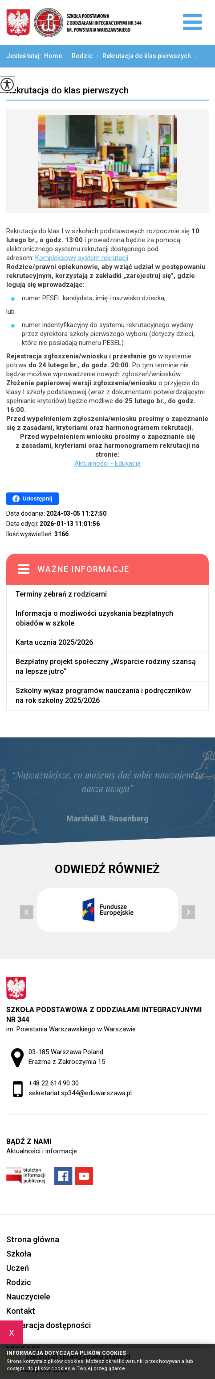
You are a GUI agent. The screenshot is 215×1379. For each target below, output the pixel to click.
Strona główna (32, 1239)
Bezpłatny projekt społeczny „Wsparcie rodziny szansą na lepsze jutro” (106, 666)
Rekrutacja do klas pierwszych (67, 90)
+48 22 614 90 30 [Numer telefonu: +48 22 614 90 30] (53, 1083)
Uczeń (17, 1268)
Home (53, 56)
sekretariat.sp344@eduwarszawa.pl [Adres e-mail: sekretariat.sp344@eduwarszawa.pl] (80, 1093)
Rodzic (77, 56)
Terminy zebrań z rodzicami (61, 594)
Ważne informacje (83, 569)
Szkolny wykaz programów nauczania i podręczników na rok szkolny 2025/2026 (103, 695)
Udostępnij (32, 498)
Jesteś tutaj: (25, 56)
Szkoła (18, 1253)
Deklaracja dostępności (48, 1325)
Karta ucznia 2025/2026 (54, 642)
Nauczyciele (28, 1296)
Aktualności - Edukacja (107, 463)
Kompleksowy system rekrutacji (81, 258)
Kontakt (20, 1311)
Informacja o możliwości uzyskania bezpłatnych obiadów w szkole (94, 618)
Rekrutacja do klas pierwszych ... (145, 56)
